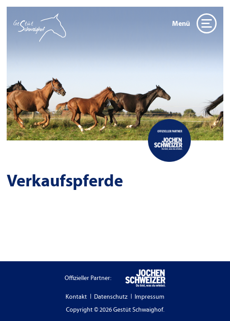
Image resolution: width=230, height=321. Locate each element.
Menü (194, 23)
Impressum (149, 296)
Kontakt (76, 296)
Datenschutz (110, 296)
